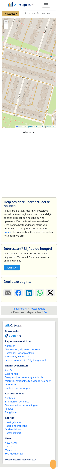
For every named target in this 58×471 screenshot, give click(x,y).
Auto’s (8, 370)
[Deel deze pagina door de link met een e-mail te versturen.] (7, 292)
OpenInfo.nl (50, 127)
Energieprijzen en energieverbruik (24, 377)
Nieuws (9, 408)
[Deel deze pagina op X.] (50, 292)
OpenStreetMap (33, 127)
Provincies (10, 356)
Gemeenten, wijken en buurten (22, 349)
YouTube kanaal (14, 453)
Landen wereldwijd (15, 360)
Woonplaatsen (26, 353)
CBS (43, 127)
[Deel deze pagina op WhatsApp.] (39, 292)
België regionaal (36, 360)
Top (46, 312)
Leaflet (20, 127)
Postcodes (9, 13)
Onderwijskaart (13, 429)
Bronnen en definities (17, 401)
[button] (6, 22)
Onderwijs (10, 384)
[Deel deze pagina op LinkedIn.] (29, 292)
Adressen (10, 345)
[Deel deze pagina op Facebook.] (18, 292)
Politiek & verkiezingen (18, 388)
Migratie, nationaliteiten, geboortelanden (28, 381)
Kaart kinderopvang (16, 425)
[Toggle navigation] (46, 5)
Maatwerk (10, 450)
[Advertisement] (28, 164)
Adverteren (11, 443)
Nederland (24, 356)
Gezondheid (11, 373)
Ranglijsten (11, 412)
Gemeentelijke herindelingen (21, 405)
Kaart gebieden (13, 422)
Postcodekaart (13, 433)
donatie (8, 232)
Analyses (10, 398)
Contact (9, 446)
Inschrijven (12, 267)
